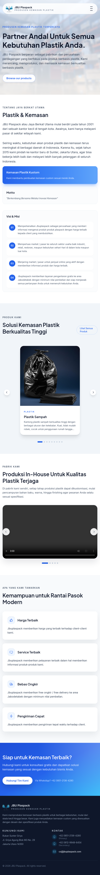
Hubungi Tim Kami (17, 780)
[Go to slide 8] (59, 442)
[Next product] (93, 392)
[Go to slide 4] (49, 442)
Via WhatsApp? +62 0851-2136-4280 (54, 780)
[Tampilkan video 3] (52, 563)
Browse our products (19, 78)
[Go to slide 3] (47, 442)
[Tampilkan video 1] (45, 563)
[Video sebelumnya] (6, 531)
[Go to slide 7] (57, 442)
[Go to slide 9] (61, 442)
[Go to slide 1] (40, 442)
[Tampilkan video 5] (57, 563)
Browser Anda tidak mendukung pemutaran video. (50, 532)
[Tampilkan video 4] (55, 563)
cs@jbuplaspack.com (66, 851)
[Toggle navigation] (91, 8)
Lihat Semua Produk (86, 330)
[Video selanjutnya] (94, 531)
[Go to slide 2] (44, 442)
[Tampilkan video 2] (50, 563)
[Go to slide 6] (54, 442)
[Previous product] (7, 392)
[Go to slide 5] (51, 442)
